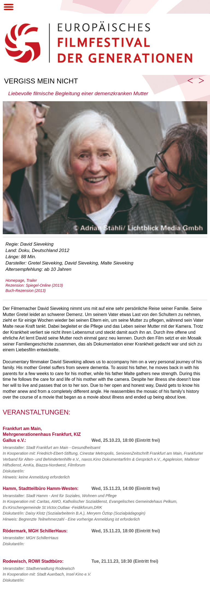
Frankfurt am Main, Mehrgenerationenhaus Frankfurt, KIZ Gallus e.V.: (42, 434)
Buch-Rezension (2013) (25, 290)
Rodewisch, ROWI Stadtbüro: (33, 561)
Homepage (14, 280)
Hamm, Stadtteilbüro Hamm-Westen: (40, 488)
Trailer (31, 280)
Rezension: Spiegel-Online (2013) (34, 285)
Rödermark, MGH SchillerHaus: (35, 531)
